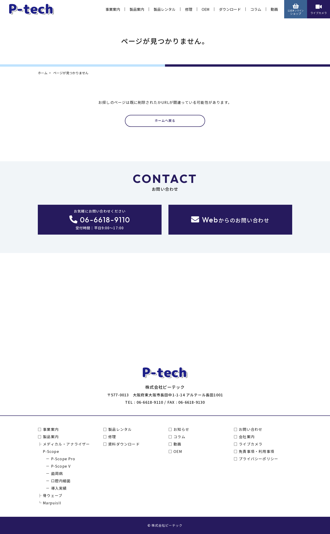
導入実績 (59, 488)
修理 (188, 9)
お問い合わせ (250, 429)
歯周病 (57, 473)
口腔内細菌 (61, 480)
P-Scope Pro (63, 458)
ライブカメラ (318, 9)
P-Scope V (61, 466)
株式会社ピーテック (166, 525)
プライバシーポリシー (258, 458)
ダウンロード (230, 9)
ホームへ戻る (165, 121)
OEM (205, 9)
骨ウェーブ (52, 495)
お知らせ (181, 429)
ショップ (296, 9)
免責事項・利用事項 (256, 451)
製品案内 (136, 9)
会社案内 (247, 436)
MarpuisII (52, 503)
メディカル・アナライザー (66, 444)
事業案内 (112, 9)
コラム (255, 9)
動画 (274, 9)
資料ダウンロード (124, 444)
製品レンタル (165, 9)
